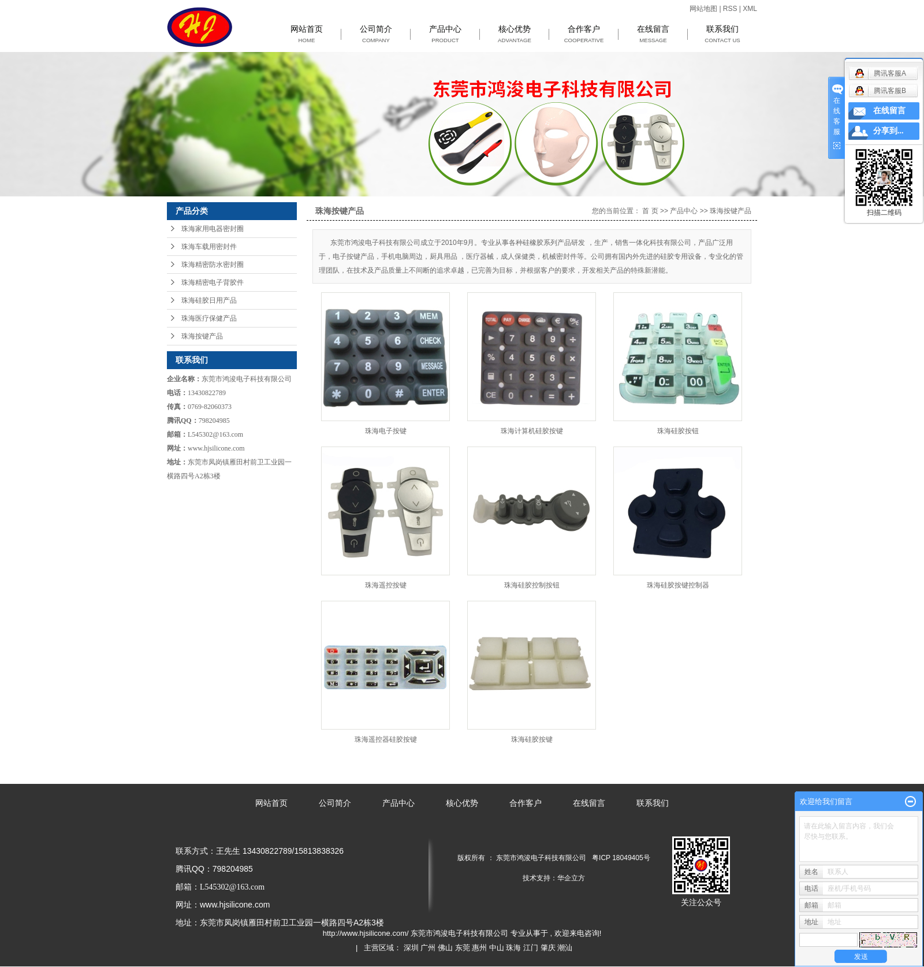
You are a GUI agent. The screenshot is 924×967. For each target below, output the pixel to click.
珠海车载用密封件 (209, 247)
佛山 (445, 947)
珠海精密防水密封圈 (212, 265)
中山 (496, 947)
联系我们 (722, 34)
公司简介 (376, 34)
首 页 (650, 211)
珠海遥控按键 (386, 585)
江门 (530, 947)
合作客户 (584, 34)
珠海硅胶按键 (532, 739)
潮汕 (564, 947)
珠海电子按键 (386, 431)
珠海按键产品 (202, 336)
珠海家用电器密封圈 (212, 229)
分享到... (888, 131)
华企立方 (571, 878)
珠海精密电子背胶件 (212, 282)
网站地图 (704, 9)
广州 (427, 947)
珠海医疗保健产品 (209, 318)
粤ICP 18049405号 (621, 858)
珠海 (513, 947)
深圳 (411, 947)
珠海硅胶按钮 (678, 431)
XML (750, 9)
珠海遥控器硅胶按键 (386, 739)
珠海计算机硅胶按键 (532, 431)
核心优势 (514, 34)
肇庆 (548, 947)
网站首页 (306, 34)
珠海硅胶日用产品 (209, 300)
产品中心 (445, 34)
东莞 (462, 947)
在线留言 (653, 34)
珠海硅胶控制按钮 (532, 585)
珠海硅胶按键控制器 (678, 585)
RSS (730, 9)
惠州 (479, 947)
